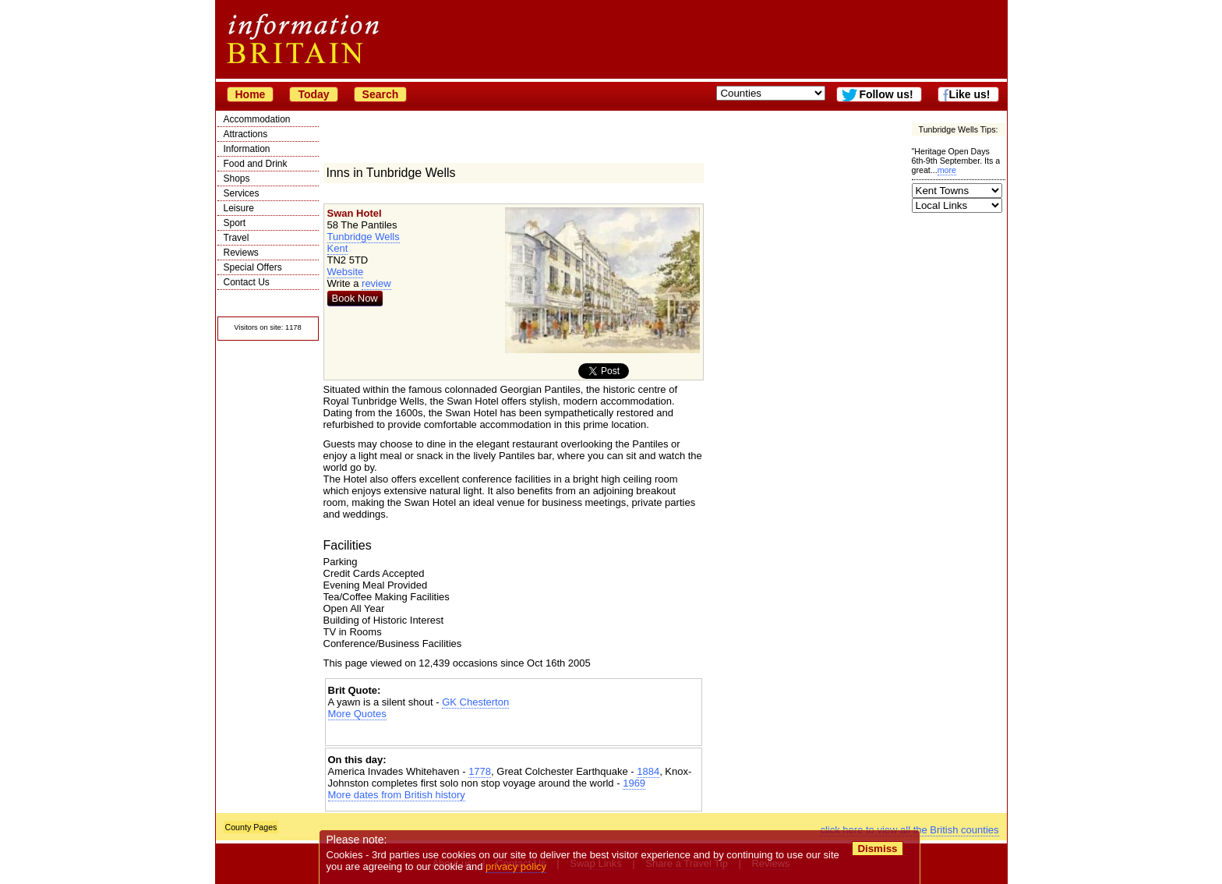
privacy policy (516, 866)
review (376, 283)
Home (250, 94)
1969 (634, 783)
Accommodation (257, 119)
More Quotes (357, 714)
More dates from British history (396, 795)
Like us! (970, 94)
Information (247, 148)
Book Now (355, 298)
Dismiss (878, 848)
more (947, 170)
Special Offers (253, 267)
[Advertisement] (513, 733)
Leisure (239, 208)
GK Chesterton (475, 702)
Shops (237, 178)
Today (313, 94)
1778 (479, 771)
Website (345, 272)
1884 (648, 771)
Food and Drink (256, 163)
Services (242, 193)
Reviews (241, 252)
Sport (235, 222)
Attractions (246, 134)
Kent (337, 248)
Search (380, 94)
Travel (236, 237)
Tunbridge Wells (363, 236)
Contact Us (247, 282)
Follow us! (886, 94)
